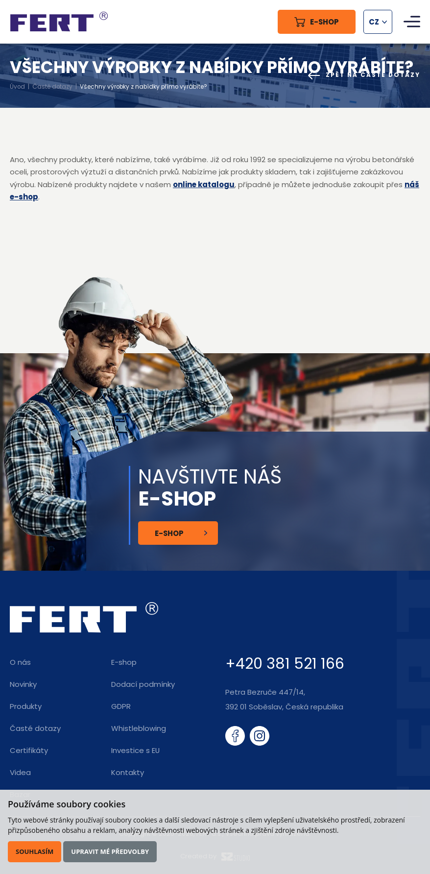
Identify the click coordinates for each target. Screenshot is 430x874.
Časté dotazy (52, 87)
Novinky (23, 684)
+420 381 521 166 (284, 664)
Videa (20, 772)
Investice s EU (135, 750)
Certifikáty (29, 750)
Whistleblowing (138, 728)
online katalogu (204, 184)
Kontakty (127, 772)
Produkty (26, 706)
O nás (20, 662)
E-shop (169, 533)
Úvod (17, 87)
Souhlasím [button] (34, 851)
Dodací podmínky (143, 684)
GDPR (121, 706)
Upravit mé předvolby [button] (110, 851)
